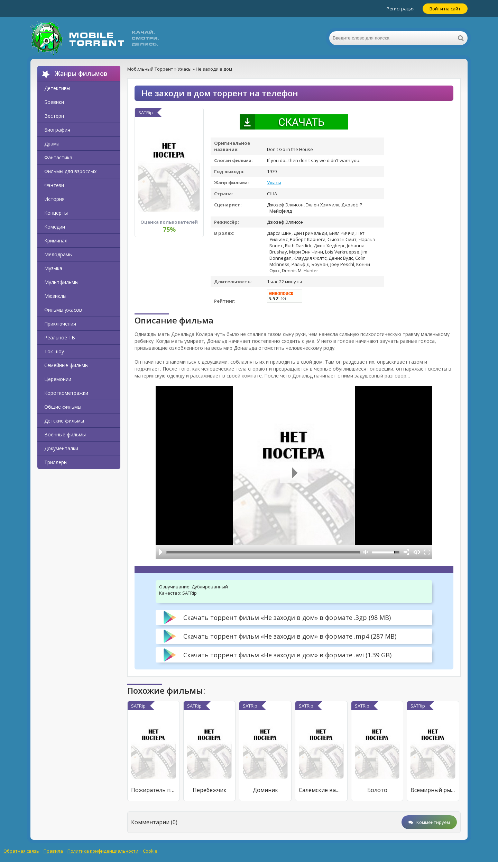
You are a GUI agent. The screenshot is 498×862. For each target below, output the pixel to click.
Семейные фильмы (66, 365)
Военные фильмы (65, 434)
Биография (57, 129)
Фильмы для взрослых (70, 171)
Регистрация (401, 9)
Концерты (56, 213)
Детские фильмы (64, 420)
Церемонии (57, 379)
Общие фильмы (62, 406)
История (54, 199)
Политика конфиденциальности (102, 851)
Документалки (61, 448)
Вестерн (54, 116)
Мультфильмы (61, 282)
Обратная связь (21, 851)
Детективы (57, 88)
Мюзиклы (55, 296)
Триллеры (55, 462)
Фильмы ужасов (63, 309)
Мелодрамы (58, 254)
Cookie (150, 851)
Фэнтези (54, 185)
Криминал (55, 240)
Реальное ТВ (59, 337)
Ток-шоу (54, 351)
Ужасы (274, 182)
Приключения (60, 323)
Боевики (54, 102)
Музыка (53, 268)
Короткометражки (66, 393)
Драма (51, 143)
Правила (53, 851)
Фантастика (58, 157)
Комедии (54, 226)
